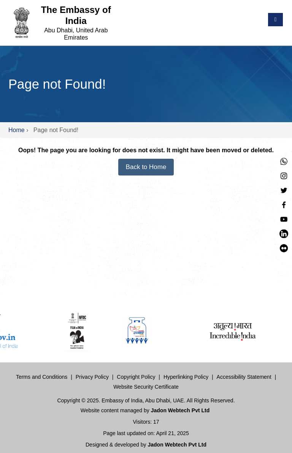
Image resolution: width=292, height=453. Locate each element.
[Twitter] (283, 189)
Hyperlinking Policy (185, 377)
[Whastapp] (283, 160)
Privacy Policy (92, 377)
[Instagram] (283, 175)
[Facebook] (283, 203)
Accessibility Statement (244, 377)
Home (16, 130)
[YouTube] (283, 218)
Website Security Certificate (146, 387)
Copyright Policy (136, 377)
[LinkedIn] (283, 232)
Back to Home (146, 167)
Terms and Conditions (41, 377)
